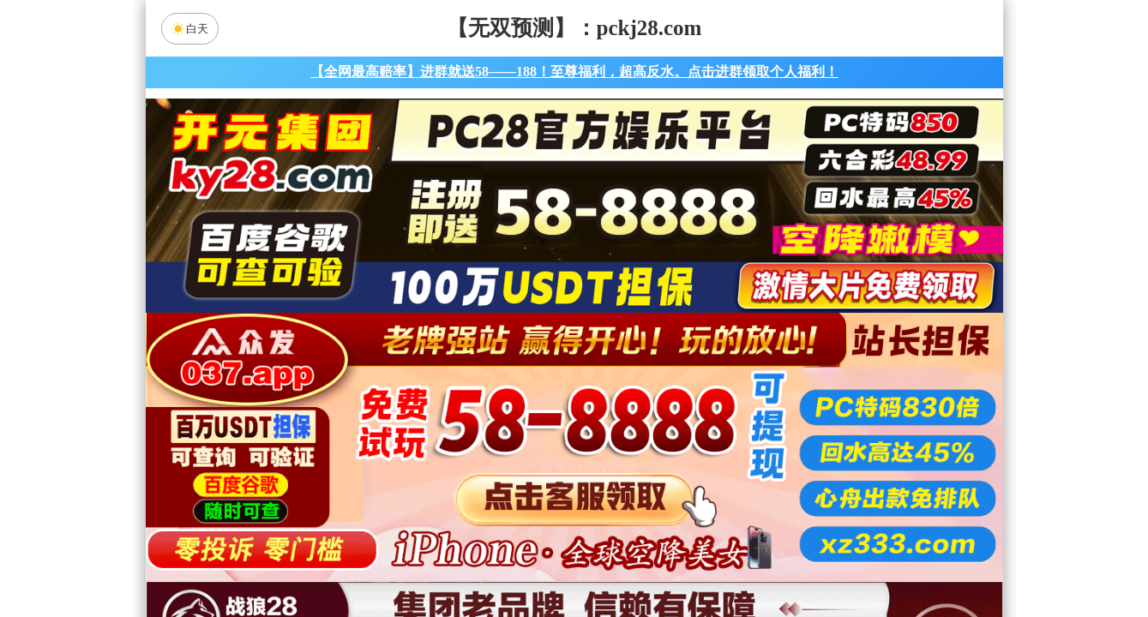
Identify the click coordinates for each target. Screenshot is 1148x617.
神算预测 (719, 515)
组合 (410, 560)
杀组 (519, 560)
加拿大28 (410, 424)
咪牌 (693, 348)
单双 (737, 560)
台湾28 (628, 424)
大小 (628, 560)
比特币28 (737, 424)
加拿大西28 (519, 424)
